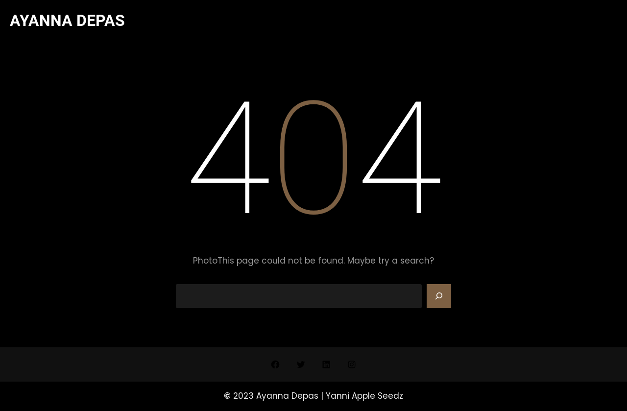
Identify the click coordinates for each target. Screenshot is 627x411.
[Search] (439, 296)
